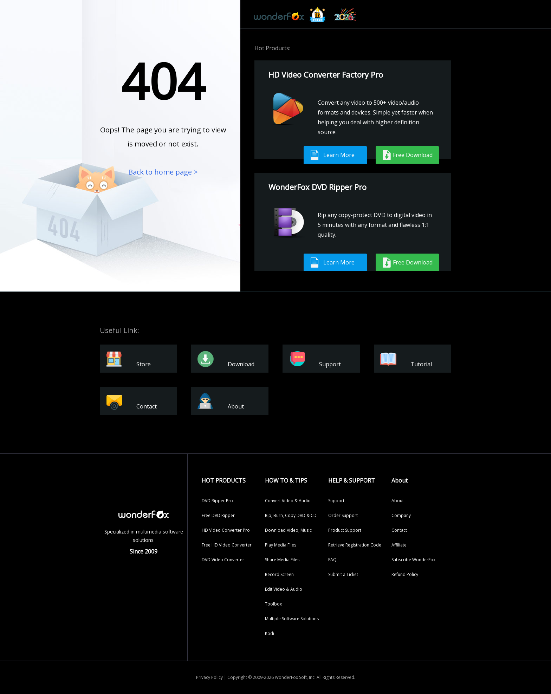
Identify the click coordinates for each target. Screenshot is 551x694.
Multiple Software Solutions (292, 619)
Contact (399, 530)
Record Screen (279, 574)
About (397, 501)
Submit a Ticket (343, 574)
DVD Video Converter (223, 560)
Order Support (343, 515)
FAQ (332, 560)
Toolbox (273, 604)
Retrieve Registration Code (354, 545)
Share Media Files (282, 560)
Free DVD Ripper (218, 515)
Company (401, 515)
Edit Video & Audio (283, 589)
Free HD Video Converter (227, 545)
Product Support (344, 530)
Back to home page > (163, 172)
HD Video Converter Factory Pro (325, 74)
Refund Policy (404, 574)
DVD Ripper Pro (217, 501)
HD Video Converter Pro (226, 530)
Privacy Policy (209, 677)
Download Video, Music (288, 530)
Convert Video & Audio (288, 501)
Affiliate (399, 545)
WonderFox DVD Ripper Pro (317, 187)
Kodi (269, 633)
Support (336, 501)
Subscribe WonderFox (413, 560)
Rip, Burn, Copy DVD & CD (291, 515)
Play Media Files (280, 545)
